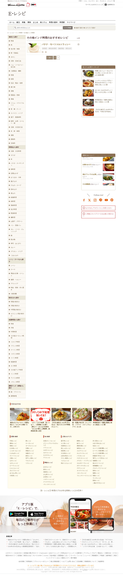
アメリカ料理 (15, 378)
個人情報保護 (55, 561)
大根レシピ (13, 458)
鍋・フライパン (16, 392)
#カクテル (61, 48)
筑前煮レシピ (65, 451)
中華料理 (14, 332)
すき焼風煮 (86, 185)
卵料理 (13, 169)
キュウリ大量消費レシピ (100, 453)
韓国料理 (14, 362)
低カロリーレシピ (98, 463)
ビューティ (92, 1)
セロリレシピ (47, 453)
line (100, 200)
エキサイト (111, 4)
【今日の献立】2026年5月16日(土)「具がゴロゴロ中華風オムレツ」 (30, 544)
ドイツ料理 (14, 358)
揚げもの (14, 181)
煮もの (13, 193)
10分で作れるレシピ (99, 443)
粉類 (12, 79)
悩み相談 (53, 555)
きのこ (13, 57)
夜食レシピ (96, 480)
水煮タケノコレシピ (49, 441)
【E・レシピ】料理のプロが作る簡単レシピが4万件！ (61, 491)
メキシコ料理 (15, 382)
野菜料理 (14, 213)
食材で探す (79, 28)
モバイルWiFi (37, 555)
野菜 (12, 41)
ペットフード (50, 558)
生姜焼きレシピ (66, 446)
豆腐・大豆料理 (16, 151)
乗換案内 (95, 555)
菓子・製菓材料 (16, 117)
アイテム (87, 553)
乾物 (12, 75)
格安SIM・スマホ (111, 553)
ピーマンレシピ (14, 465)
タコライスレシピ (82, 470)
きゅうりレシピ (14, 470)
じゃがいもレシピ (15, 451)
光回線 (19, 555)
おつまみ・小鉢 (16, 177)
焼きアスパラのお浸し (90, 175)
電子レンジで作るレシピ (100, 458)
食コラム (43, 22)
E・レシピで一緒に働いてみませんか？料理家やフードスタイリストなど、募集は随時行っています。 (61, 565)
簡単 (29, 22)
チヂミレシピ (81, 468)
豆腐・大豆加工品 (17, 127)
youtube (106, 200)
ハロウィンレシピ (48, 479)
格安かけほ (27, 555)
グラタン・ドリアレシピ (84, 460)
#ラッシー (68, 48)
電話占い (101, 553)
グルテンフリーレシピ (99, 468)
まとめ (35, 22)
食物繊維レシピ (97, 465)
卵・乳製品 (14, 53)
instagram (95, 200)
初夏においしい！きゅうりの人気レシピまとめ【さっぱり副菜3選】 (104, 73)
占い (97, 1)
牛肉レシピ (13, 441)
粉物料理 (14, 197)
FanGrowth (43, 553)
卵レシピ (28, 441)
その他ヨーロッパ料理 (17, 337)
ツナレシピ (29, 463)
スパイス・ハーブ (17, 113)
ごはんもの (14, 255)
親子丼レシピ (65, 441)
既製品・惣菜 (15, 95)
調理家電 (14, 396)
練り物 (13, 87)
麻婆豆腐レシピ (81, 446)
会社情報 (21, 561)
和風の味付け (15, 302)
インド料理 (14, 374)
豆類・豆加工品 (16, 61)
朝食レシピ (96, 475)
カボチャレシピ (48, 450)
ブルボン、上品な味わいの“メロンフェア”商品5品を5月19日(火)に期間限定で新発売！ (73, 542)
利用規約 (29, 561)
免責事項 (101, 561)
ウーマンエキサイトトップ (94, 4)
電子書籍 (74, 558)
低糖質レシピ (97, 460)
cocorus (46, 555)
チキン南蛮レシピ (66, 458)
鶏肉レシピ (13, 446)
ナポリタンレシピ (82, 458)
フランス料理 (15, 346)
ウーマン (73, 555)
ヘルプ (63, 561)
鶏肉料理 (14, 205)
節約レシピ (96, 470)
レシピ (80, 555)
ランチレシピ (97, 478)
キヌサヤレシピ (48, 455)
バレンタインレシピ (49, 484)
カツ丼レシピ (65, 443)
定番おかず (14, 173)
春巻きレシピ (81, 448)
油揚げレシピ (30, 453)
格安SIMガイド (11, 555)
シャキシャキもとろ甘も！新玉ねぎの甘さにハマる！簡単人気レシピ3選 (104, 82)
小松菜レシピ (14, 475)
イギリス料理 (15, 354)
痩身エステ (65, 558)
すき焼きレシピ (66, 453)
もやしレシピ (14, 463)
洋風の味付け (15, 306)
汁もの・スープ (16, 185)
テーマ (13, 269)
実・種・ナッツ (16, 109)
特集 (23, 22)
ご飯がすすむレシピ (99, 483)
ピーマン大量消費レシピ (100, 451)
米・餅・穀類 (15, 131)
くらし (85, 1)
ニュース (87, 555)
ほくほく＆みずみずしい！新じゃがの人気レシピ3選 (99, 544)
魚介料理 (14, 209)
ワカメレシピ (30, 460)
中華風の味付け (16, 309)
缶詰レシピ (96, 446)
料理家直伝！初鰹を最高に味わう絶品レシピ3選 (61, 544)
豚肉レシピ (13, 443)
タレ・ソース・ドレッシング (17, 230)
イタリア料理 (15, 342)
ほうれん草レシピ (15, 473)
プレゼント (103, 1)
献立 (18, 22)
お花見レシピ (47, 477)
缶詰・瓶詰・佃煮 (17, 83)
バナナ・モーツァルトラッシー (56, 44)
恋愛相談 (61, 555)
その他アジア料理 (17, 370)
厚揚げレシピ (30, 451)
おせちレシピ (47, 467)
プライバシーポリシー (41, 561)
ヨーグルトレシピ (31, 446)
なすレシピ (13, 460)
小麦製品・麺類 (16, 71)
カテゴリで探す (90, 28)
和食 (12, 324)
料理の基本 (53, 22)
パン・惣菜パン (16, 225)
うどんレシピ (65, 460)
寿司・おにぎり (16, 243)
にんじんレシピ (14, 468)
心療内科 (79, 553)
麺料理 (13, 217)
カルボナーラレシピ (83, 463)
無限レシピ (96, 473)
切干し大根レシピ (31, 458)
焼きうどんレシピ (66, 463)
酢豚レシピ (80, 441)
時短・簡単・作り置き (17, 288)
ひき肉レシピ (14, 448)
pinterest (112, 200)
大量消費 (14, 294)
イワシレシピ (47, 447)
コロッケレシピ (81, 473)
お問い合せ (71, 561)
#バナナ (45, 48)
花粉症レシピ (47, 472)
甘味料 (13, 143)
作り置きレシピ (97, 441)
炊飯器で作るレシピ (99, 456)
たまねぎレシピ (14, 453)
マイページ (71, 22)
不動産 (102, 555)
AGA (58, 558)
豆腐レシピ (29, 448)
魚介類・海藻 (15, 49)
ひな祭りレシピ (48, 474)
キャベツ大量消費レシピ (100, 448)
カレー (13, 247)
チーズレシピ (30, 443)
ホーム (12, 22)
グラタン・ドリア (17, 251)
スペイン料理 (15, 350)
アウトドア (14, 283)
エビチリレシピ (81, 451)
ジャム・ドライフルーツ (17, 104)
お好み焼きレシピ (66, 456)
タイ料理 (14, 366)
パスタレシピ (81, 456)
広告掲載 (80, 561)
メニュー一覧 (111, 1)
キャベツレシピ (14, 456)
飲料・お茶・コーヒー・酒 (17, 122)
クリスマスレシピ (48, 482)
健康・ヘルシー (16, 279)
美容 (115, 555)
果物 (12, 99)
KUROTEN (18, 553)
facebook (84, 200)
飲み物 (13, 239)
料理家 (62, 22)
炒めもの (14, 189)
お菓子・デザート (17, 221)
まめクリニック (54, 553)
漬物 (12, 91)
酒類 (12, 135)
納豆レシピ (29, 456)
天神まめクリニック (67, 553)
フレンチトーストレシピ (84, 475)
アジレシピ (46, 457)
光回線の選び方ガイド (31, 553)
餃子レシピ (80, 443)
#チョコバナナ (52, 48)
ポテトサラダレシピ (83, 465)
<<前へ (49, 57)
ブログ (93, 553)
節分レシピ (46, 469)
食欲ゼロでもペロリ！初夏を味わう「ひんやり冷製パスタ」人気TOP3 (31, 540)
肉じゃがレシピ (66, 448)
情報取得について (90, 561)
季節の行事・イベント (17, 274)
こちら (85, 569)
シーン (13, 265)
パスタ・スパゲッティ (17, 164)
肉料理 (13, 201)
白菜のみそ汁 (87, 166)
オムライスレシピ (82, 453)
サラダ (13, 155)
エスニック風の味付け (17, 315)
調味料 (13, 139)
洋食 (12, 328)
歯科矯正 (109, 555)
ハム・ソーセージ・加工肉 (17, 66)
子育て (80, 1)
